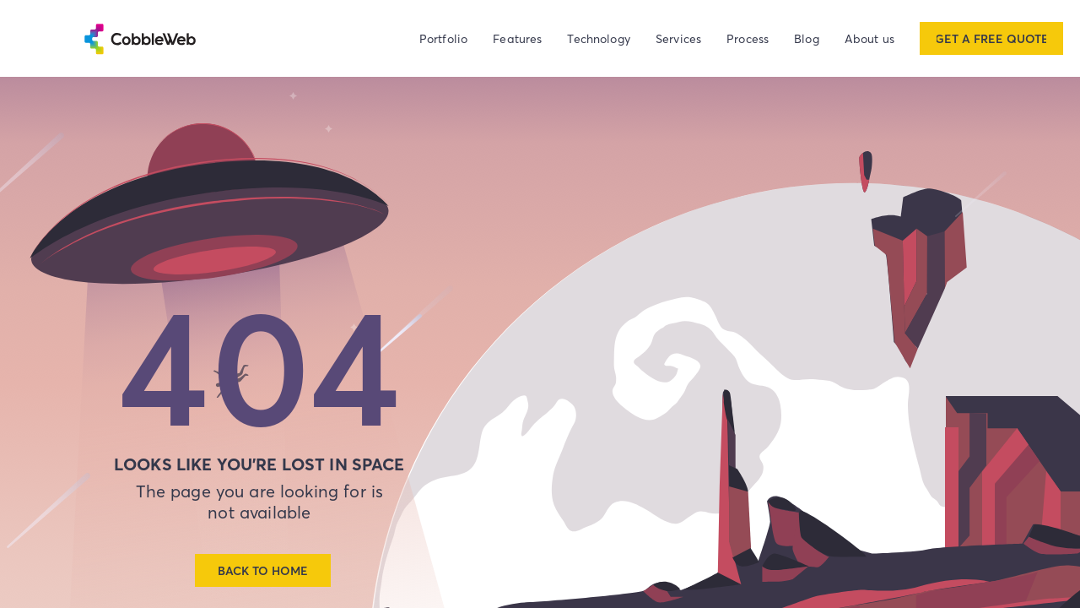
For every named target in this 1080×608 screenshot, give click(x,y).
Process (747, 38)
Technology (598, 38)
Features (517, 38)
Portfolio (443, 38)
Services (678, 38)
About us (869, 38)
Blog (806, 38)
